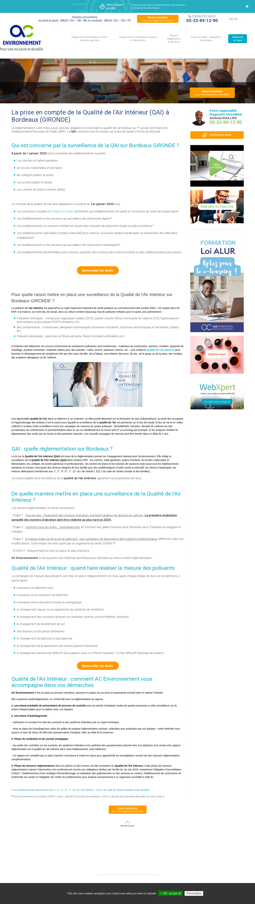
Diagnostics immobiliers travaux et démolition (138, 38)
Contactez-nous (217, 135)
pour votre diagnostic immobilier (158, 18)
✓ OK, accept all (170, 893)
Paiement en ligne (237, 38)
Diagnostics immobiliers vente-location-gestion (90, 38)
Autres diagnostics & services (174, 39)
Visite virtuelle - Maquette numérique (206, 38)
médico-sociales (62, 211)
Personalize (193, 893)
